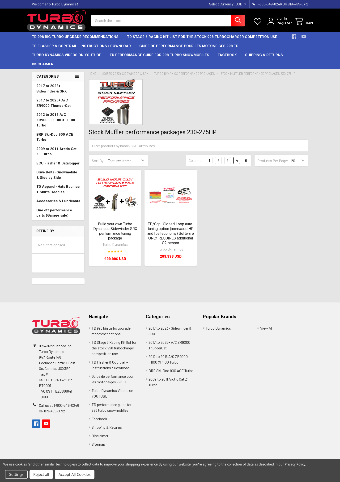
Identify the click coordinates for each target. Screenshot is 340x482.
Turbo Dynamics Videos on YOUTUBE (66, 59)
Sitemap (98, 448)
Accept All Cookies (75, 474)
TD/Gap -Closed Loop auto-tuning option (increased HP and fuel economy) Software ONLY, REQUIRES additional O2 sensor (170, 237)
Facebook (227, 59)
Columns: (196, 164)
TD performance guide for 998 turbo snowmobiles (159, 59)
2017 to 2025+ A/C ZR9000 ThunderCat (53, 107)
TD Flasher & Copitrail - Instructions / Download (81, 50)
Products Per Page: (272, 164)
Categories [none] (47, 80)
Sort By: (98, 164)
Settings (16, 474)
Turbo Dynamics (218, 332)
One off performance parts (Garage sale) (54, 217)
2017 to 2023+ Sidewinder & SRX (51, 92)
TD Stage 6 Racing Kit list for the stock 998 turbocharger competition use (202, 41)
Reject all (41, 474)
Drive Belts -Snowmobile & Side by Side (56, 179)
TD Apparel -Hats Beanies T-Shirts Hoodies (58, 193)
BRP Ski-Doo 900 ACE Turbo (54, 141)
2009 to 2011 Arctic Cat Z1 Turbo (56, 155)
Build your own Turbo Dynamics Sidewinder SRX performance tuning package (115, 235)
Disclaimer (42, 68)
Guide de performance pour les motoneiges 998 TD (188, 50)
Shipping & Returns (264, 59)
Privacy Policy (295, 464)
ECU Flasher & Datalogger (58, 167)
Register (279, 25)
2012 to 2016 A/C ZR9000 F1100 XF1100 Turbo (55, 123)
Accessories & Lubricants (58, 205)
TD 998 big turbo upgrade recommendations (75, 41)
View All (266, 332)
